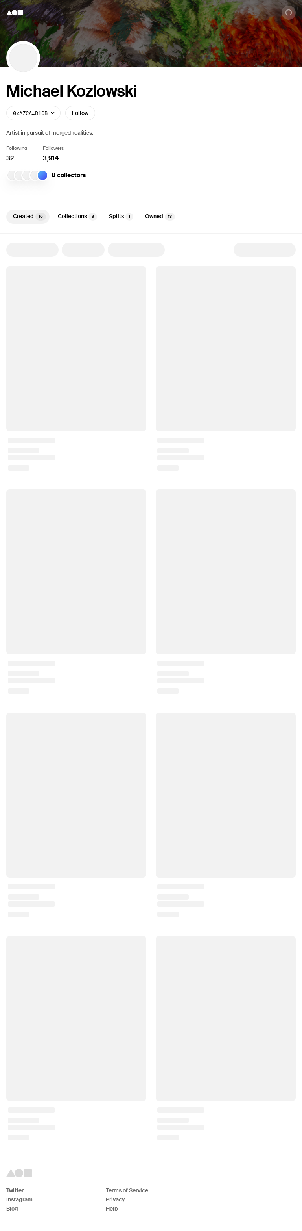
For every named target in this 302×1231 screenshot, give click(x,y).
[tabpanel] (151, 691)
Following (16, 148)
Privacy (115, 1199)
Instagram (19, 1199)
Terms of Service (127, 1190)
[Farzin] (27, 175)
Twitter (15, 1190)
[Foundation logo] (14, 12)
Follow (80, 113)
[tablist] (151, 216)
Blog (12, 1208)
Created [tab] (29, 217)
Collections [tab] (77, 217)
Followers (53, 148)
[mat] (20, 175)
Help (112, 1208)
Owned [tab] (160, 217)
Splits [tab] (121, 217)
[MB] (35, 175)
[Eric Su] (12, 175)
